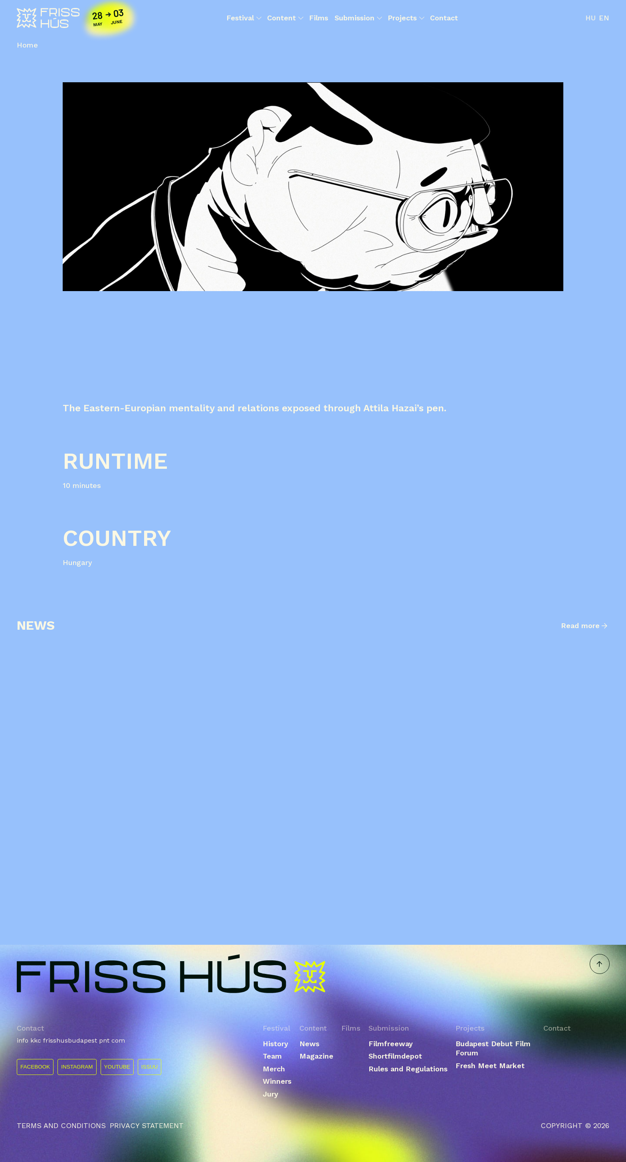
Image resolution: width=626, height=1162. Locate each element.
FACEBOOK (35, 1067)
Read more (580, 625)
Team (272, 1056)
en (604, 18)
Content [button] (285, 18)
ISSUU (149, 1067)
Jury (270, 1094)
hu (590, 18)
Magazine (316, 1056)
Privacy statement (147, 1125)
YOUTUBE (117, 1067)
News (309, 1043)
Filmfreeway (390, 1043)
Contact (444, 18)
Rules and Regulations (408, 1069)
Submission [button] (358, 18)
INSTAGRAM (77, 1067)
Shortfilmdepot (395, 1056)
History (275, 1043)
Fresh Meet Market (490, 1065)
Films (318, 18)
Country (117, 538)
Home (27, 45)
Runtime (115, 461)
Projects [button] (406, 18)
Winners (277, 1081)
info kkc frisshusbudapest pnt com (71, 1040)
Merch (274, 1069)
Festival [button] (243, 18)
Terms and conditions (61, 1125)
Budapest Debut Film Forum (493, 1048)
